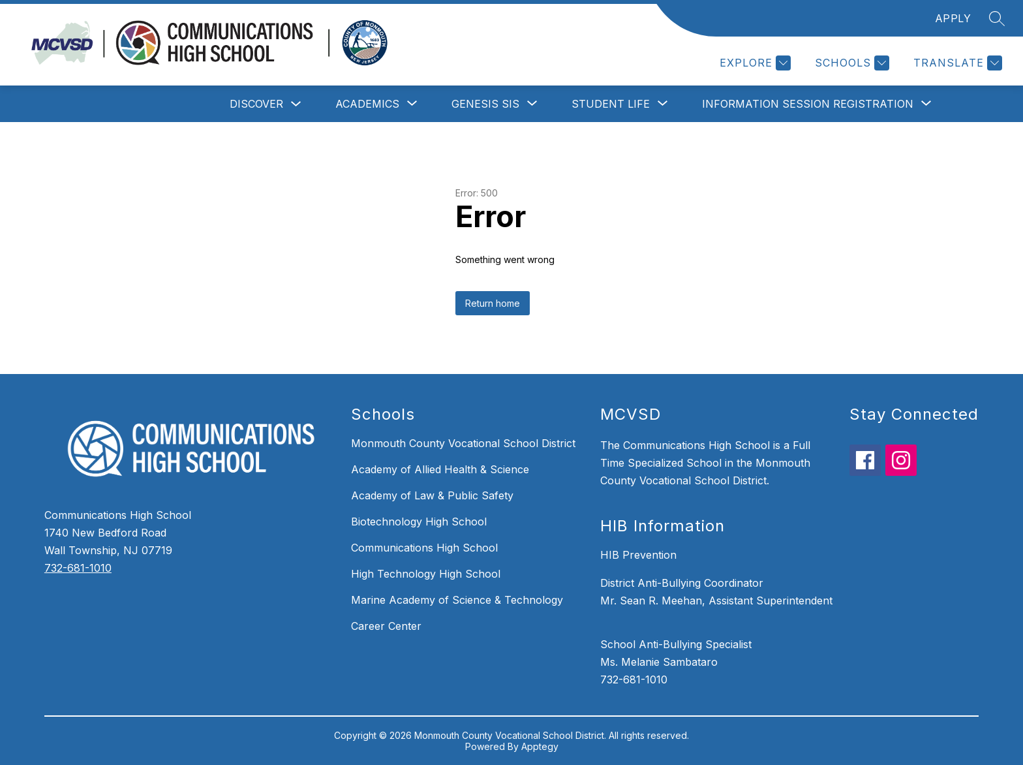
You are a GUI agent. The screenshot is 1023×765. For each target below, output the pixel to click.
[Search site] (997, 18)
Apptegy (539, 746)
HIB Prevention (638, 554)
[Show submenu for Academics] (367, 104)
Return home (492, 303)
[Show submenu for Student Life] (611, 104)
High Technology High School (425, 573)
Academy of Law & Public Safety (432, 495)
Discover (256, 103)
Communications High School (424, 547)
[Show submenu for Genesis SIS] (485, 104)
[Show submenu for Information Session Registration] (807, 104)
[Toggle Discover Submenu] (296, 104)
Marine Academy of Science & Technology (457, 599)
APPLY (953, 18)
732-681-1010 (78, 567)
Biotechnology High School (419, 521)
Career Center (386, 625)
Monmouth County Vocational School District (463, 443)
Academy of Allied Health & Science (440, 469)
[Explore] (753, 63)
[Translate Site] (956, 63)
